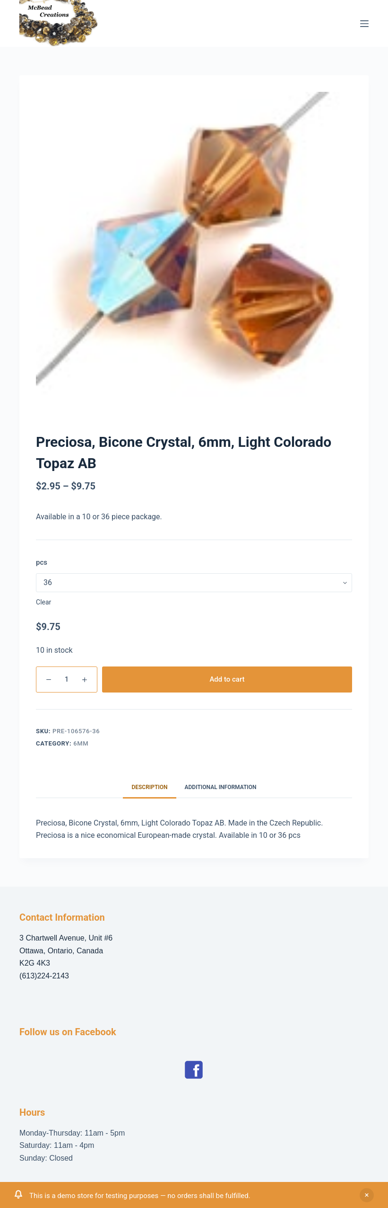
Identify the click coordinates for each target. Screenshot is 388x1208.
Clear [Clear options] (43, 602)
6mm (80, 743)
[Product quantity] (66, 679)
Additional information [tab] (221, 787)
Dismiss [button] (367, 1195)
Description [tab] (149, 787)
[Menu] (364, 23)
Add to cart (226, 679)
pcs (41, 562)
